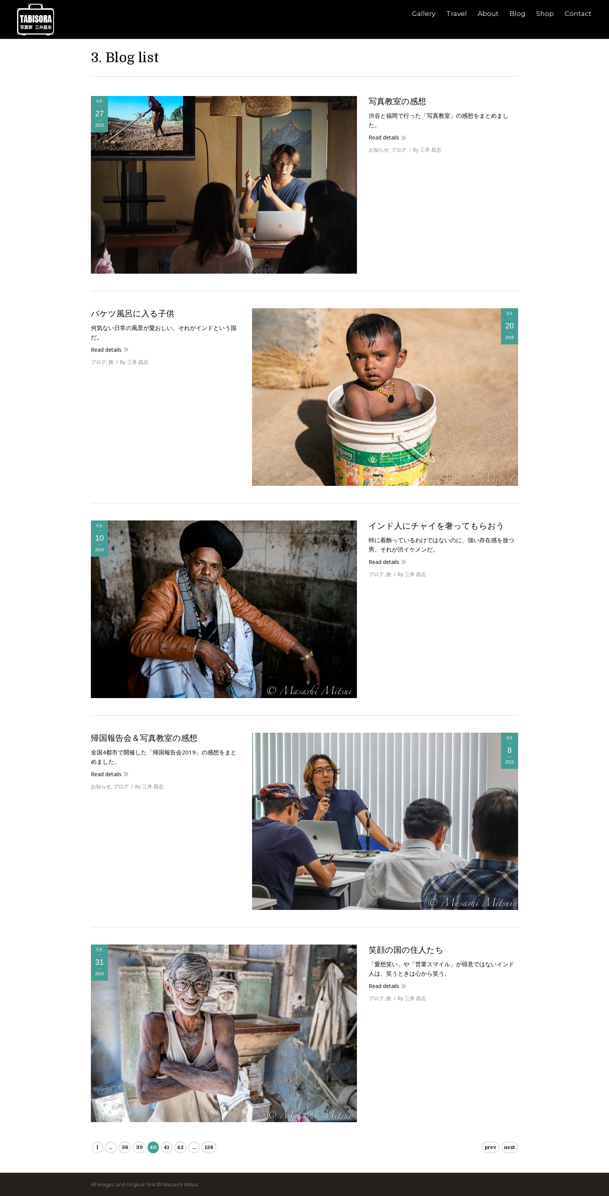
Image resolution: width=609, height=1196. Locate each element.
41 (166, 1147)
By (427, 149)
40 (153, 1147)
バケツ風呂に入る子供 (132, 313)
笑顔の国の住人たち (406, 950)
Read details (384, 137)
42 (180, 1147)
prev (490, 1147)
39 (139, 1147)
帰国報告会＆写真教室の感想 (144, 738)
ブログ (398, 149)
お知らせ (379, 149)
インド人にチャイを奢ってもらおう (437, 526)
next (509, 1147)
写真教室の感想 (397, 101)
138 (209, 1147)
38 (125, 1147)
